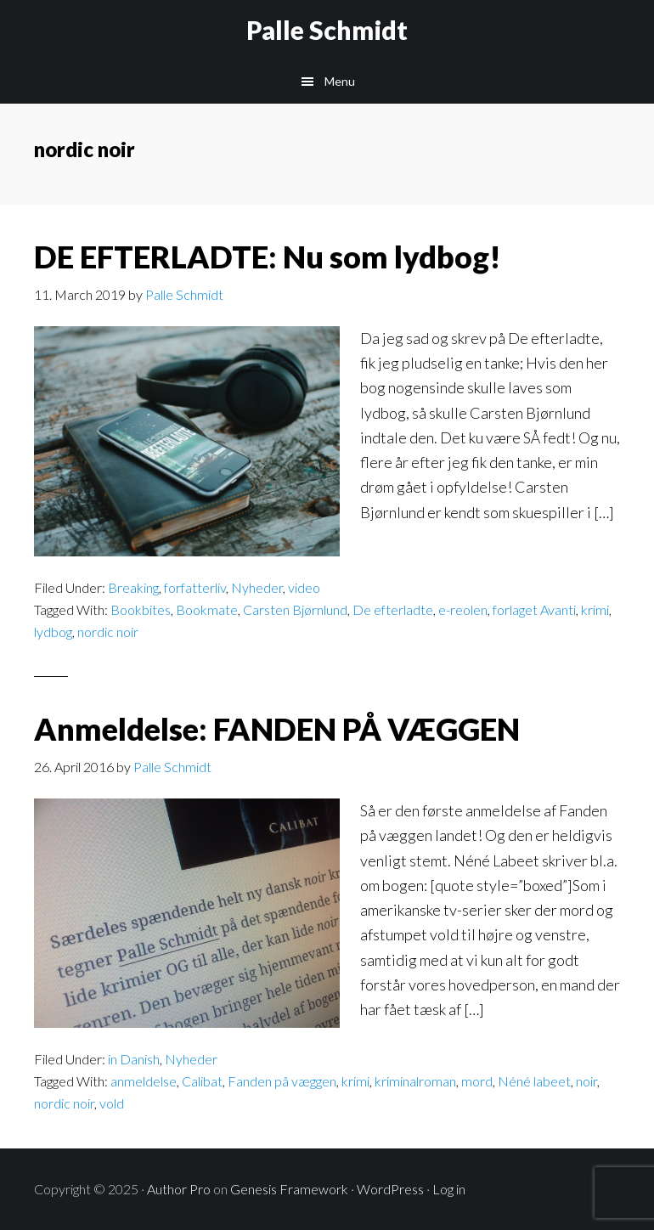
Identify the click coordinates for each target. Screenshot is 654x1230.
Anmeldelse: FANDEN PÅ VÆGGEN (277, 729)
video (304, 587)
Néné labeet (534, 1081)
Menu (339, 81)
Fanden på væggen (282, 1081)
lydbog (53, 631)
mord (477, 1081)
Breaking (133, 587)
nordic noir (107, 631)
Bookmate (207, 609)
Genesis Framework (289, 1189)
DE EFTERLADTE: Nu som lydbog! (267, 256)
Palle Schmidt (327, 29)
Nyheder (257, 587)
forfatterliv (195, 587)
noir (586, 1081)
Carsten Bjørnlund (295, 609)
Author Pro (179, 1189)
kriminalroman (415, 1081)
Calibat (202, 1081)
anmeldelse (143, 1081)
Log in (448, 1189)
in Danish (134, 1059)
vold (111, 1103)
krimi (595, 609)
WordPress (390, 1189)
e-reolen (463, 609)
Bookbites (140, 609)
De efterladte (392, 609)
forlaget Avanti (534, 609)
